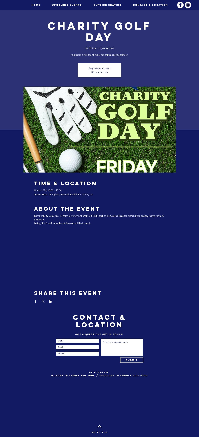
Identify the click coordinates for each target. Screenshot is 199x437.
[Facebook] (180, 5)
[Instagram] (188, 5)
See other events (99, 72)
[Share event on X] (43, 301)
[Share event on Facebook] (35, 301)
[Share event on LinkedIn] (50, 301)
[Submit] (131, 360)
